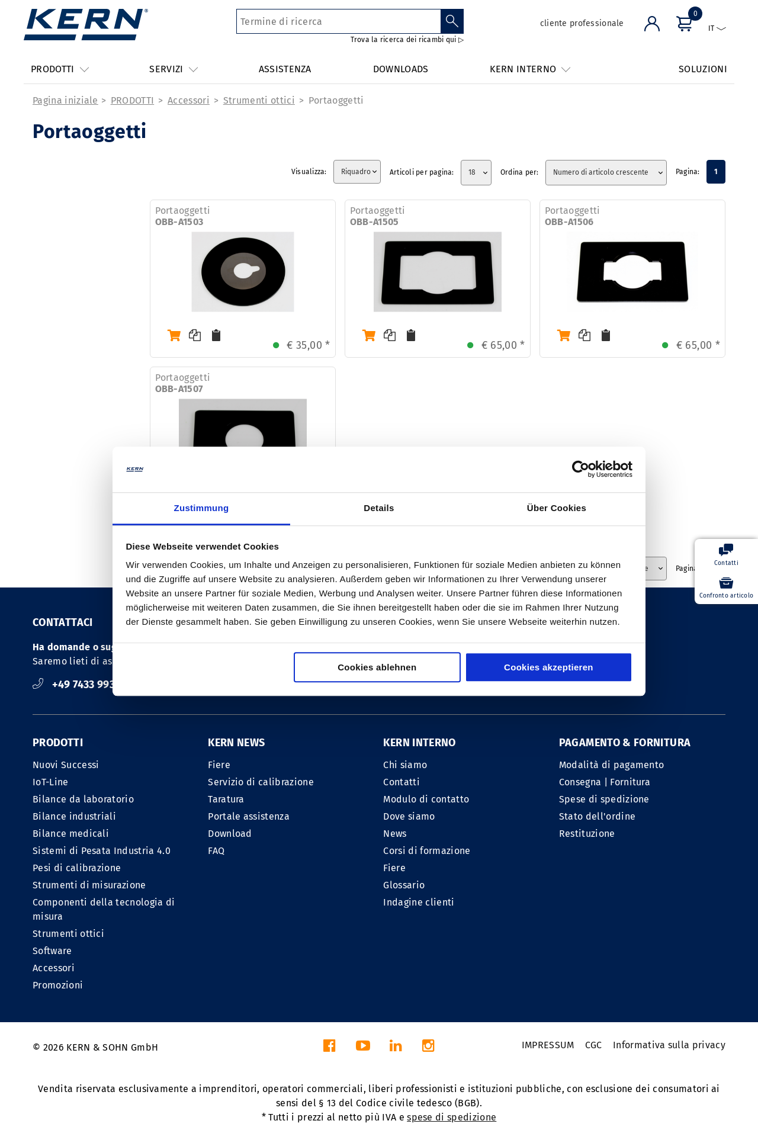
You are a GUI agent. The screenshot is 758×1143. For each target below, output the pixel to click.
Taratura (226, 799)
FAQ (216, 850)
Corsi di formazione (426, 850)
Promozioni (58, 985)
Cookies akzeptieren (548, 667)
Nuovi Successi (66, 764)
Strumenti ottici (259, 100)
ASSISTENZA (285, 69)
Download (230, 833)
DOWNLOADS (401, 69)
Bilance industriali (74, 816)
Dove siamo (409, 816)
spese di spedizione (451, 1117)
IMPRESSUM (548, 1045)
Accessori (189, 100)
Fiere (219, 764)
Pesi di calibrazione (77, 868)
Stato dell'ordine (597, 816)
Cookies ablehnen (377, 667)
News (394, 833)
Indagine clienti (418, 902)
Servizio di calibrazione (261, 782)
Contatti (401, 782)
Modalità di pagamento (611, 764)
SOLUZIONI (703, 69)
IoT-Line (51, 782)
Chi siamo (405, 764)
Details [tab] (379, 508)
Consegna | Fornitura (604, 782)
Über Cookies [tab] (556, 508)
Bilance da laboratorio (83, 799)
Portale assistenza (249, 816)
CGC (593, 1045)
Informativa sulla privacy (669, 1045)
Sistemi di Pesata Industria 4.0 (102, 850)
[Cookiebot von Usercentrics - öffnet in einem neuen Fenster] (580, 470)
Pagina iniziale (65, 100)
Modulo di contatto (426, 799)
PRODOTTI (133, 100)
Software (52, 950)
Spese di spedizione (604, 799)
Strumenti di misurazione (89, 885)
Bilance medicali (71, 833)
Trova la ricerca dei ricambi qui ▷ (407, 40)
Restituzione (587, 833)
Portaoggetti (336, 100)
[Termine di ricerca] (338, 21)
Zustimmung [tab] (201, 508)
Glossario (404, 885)
